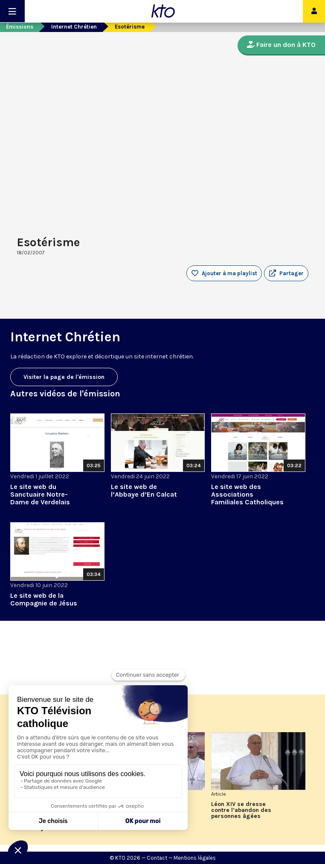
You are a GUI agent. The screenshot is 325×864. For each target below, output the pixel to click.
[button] (286, 273)
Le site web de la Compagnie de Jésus (43, 599)
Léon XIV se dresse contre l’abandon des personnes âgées (241, 810)
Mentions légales (195, 858)
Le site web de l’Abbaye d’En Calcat (144, 490)
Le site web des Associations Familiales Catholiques (247, 494)
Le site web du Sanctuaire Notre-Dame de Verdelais (40, 494)
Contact (157, 858)
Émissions (19, 26)
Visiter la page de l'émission (63, 377)
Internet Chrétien (74, 26)
